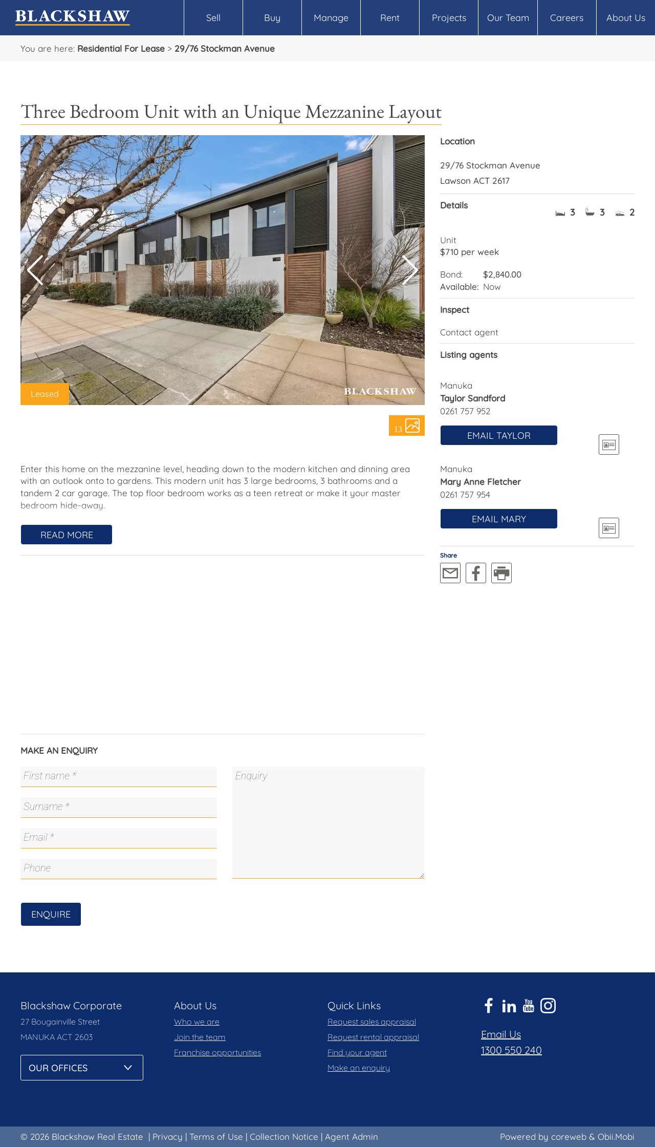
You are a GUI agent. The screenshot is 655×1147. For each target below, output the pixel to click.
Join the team (200, 1037)
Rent (390, 18)
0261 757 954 (465, 494)
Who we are (197, 1021)
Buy (272, 18)
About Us (625, 18)
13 (398, 428)
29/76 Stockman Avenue (224, 48)
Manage (331, 18)
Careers (566, 18)
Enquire (51, 914)
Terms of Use (216, 1136)
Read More (66, 535)
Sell (213, 18)
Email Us (501, 1034)
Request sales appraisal (372, 1021)
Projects (449, 18)
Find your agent (357, 1052)
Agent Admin (351, 1136)
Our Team (508, 18)
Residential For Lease (121, 48)
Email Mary (499, 519)
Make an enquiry (359, 1068)
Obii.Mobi (616, 1136)
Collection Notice (284, 1136)
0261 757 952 (465, 411)
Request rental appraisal (373, 1037)
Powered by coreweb (543, 1136)
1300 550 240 (511, 1050)
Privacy (167, 1136)
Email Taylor (499, 435)
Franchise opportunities (217, 1052)
